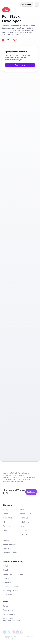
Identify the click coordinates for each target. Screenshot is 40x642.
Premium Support (10, 553)
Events (6, 541)
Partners (6, 526)
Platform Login (9, 619)
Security (23, 531)
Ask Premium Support (12, 621)
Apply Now (20, 65)
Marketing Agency (10, 591)
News (22, 526)
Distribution (7, 570)
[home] (6, 4)
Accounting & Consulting (13, 575)
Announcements (9, 545)
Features (6, 514)
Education (7, 583)
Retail (5, 566)
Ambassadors (25, 514)
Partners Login (9, 615)
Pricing (6, 549)
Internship (24, 518)
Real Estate (7, 595)
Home (5, 510)
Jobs (22, 510)
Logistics (6, 579)
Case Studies (8, 518)
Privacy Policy (8, 611)
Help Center (25, 522)
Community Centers (11, 587)
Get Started (31, 492)
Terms (5, 606)
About (5, 522)
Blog (5, 531)
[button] (37, 4)
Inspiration (24, 535)
